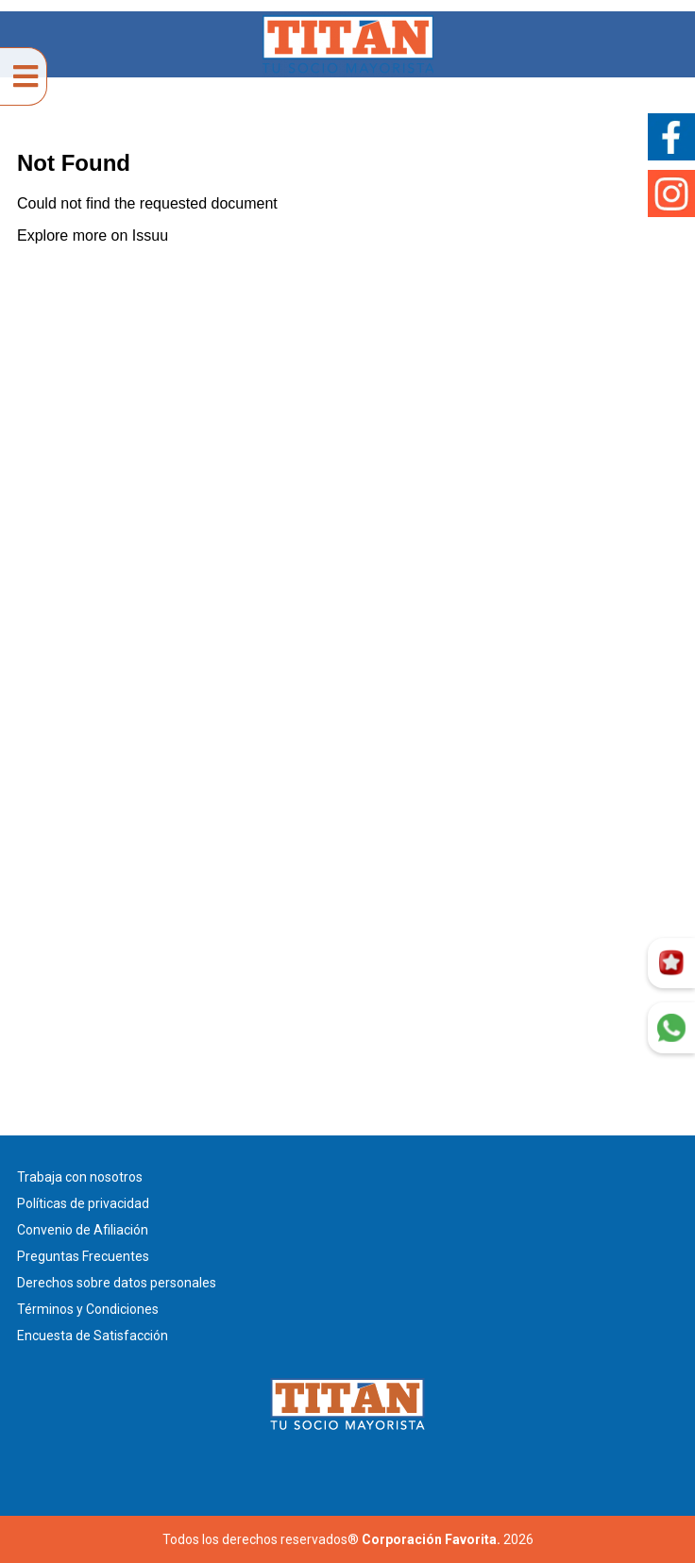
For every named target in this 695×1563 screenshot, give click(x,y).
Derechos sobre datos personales (116, 1282)
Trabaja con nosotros (80, 1177)
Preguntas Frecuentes (83, 1256)
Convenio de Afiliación (82, 1229)
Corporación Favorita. (431, 1539)
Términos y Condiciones (88, 1309)
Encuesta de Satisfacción (92, 1335)
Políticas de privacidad (83, 1203)
